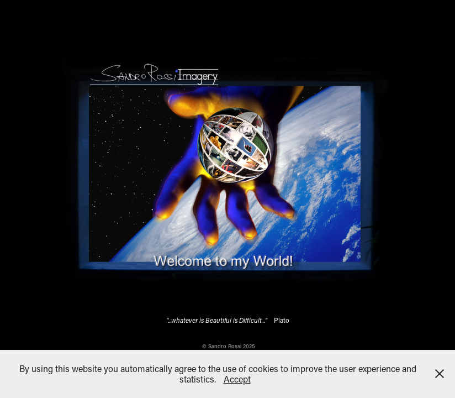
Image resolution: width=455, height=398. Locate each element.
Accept (237, 379)
